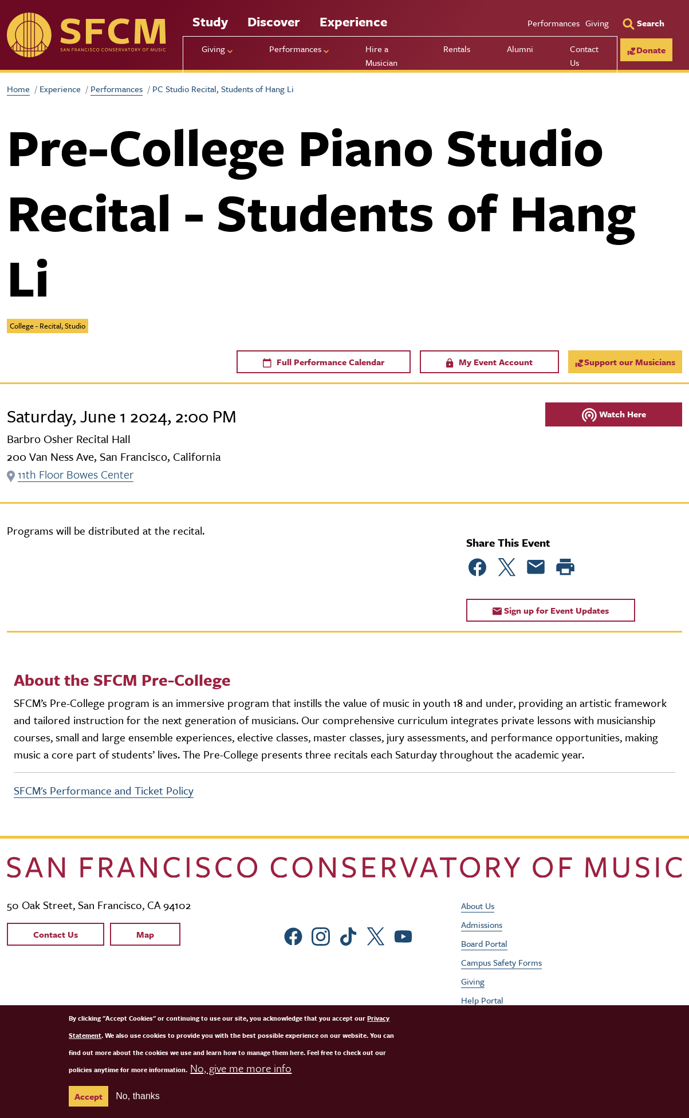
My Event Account (489, 361)
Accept (88, 1096)
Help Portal (482, 999)
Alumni (520, 48)
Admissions (481, 924)
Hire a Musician (381, 55)
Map (145, 933)
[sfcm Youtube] (404, 934)
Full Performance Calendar (323, 361)
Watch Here (614, 415)
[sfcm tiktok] (349, 934)
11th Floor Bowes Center (75, 474)
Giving (597, 23)
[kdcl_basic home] (344, 867)
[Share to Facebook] (477, 567)
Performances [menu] (295, 48)
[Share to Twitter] (507, 567)
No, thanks (137, 1096)
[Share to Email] (536, 567)
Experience (353, 21)
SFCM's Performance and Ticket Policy (104, 790)
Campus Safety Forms (501, 961)
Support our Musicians (625, 361)
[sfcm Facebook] (294, 934)
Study (210, 21)
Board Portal (484, 943)
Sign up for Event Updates (551, 610)
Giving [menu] (213, 48)
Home (18, 88)
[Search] (643, 23)
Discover (273, 21)
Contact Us (584, 55)
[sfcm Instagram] (321, 934)
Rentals (456, 48)
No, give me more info (241, 1068)
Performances (553, 23)
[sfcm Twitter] (376, 934)
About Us (477, 905)
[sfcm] (86, 35)
